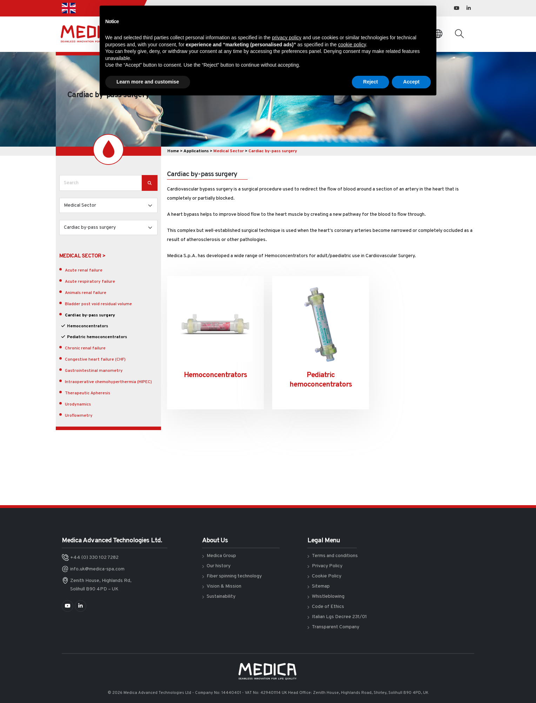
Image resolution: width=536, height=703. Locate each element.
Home (173, 151)
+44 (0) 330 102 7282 (94, 558)
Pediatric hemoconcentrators (97, 337)
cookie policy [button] (352, 44)
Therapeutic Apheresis (87, 393)
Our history (218, 566)
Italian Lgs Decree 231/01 (339, 617)
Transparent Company (335, 627)
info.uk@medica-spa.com (97, 569)
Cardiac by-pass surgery (90, 315)
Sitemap (321, 586)
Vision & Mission (224, 586)
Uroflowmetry (79, 416)
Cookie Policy (326, 576)
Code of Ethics (328, 607)
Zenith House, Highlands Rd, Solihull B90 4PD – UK (101, 585)
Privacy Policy (327, 566)
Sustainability (221, 597)
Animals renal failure (85, 293)
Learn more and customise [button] (147, 82)
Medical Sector (228, 151)
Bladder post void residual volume (98, 304)
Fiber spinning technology (234, 576)
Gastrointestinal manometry (94, 371)
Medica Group (221, 556)
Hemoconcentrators (87, 326)
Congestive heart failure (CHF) (95, 359)
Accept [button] (411, 82)
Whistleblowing (328, 597)
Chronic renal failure (85, 348)
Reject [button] (370, 82)
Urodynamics (78, 404)
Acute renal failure (83, 270)
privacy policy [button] (286, 37)
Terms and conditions (335, 556)
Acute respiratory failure (90, 281)
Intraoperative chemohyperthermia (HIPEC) (108, 382)
